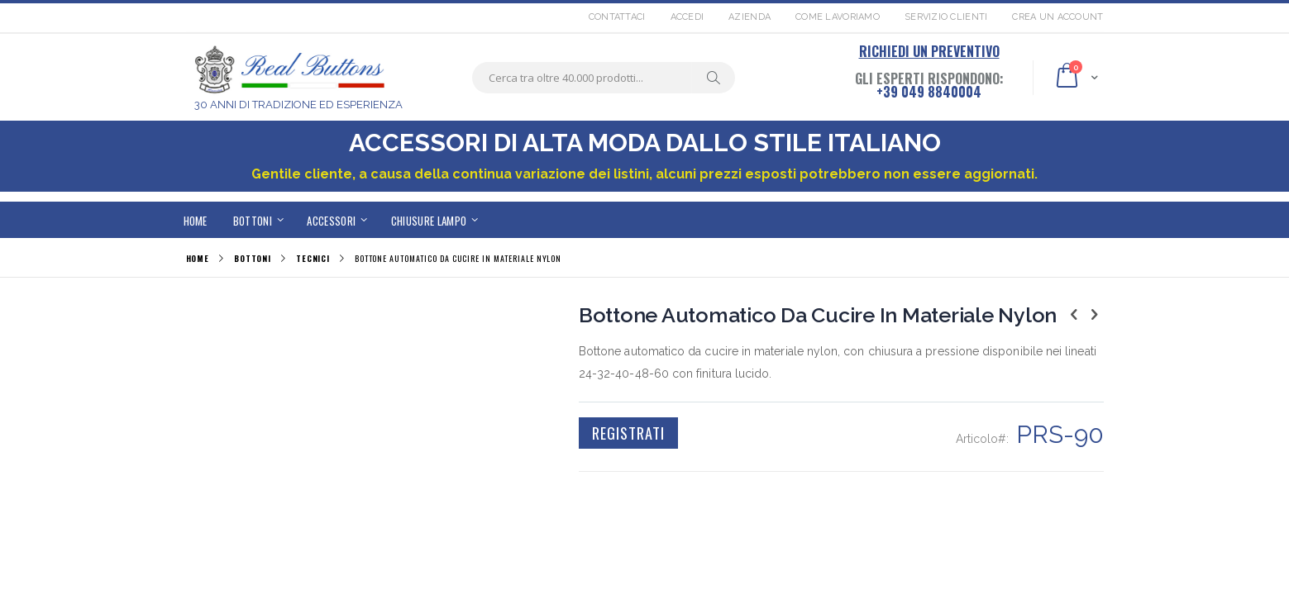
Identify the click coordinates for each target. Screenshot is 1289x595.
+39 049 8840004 (928, 92)
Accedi (687, 17)
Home (198, 258)
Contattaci (617, 17)
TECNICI (313, 259)
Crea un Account (1057, 17)
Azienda (749, 17)
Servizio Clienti (946, 17)
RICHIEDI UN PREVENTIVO (929, 51)
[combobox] (603, 77)
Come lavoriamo (837, 17)
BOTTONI (252, 259)
